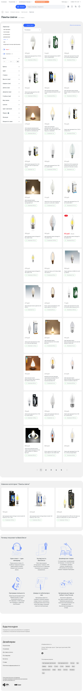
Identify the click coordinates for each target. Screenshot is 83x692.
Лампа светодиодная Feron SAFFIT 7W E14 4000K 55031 (52, 56)
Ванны (59, 669)
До (11, 61)
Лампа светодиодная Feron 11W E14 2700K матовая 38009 (71, 452)
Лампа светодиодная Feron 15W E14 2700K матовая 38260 (32, 342)
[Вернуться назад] (2, 12)
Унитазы (65, 669)
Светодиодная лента (63, 663)
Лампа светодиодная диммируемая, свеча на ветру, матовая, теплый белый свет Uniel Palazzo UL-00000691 (52, 128)
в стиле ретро (6, 34)
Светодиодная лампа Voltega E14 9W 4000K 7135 (32, 271)
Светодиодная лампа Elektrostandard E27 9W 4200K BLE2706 (51, 342)
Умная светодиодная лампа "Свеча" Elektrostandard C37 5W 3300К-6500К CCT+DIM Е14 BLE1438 (32, 450)
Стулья (56, 666)
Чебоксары (65, 1)
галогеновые (6, 32)
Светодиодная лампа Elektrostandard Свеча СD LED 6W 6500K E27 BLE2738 (72, 342)
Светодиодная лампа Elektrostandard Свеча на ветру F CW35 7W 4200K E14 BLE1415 (72, 379)
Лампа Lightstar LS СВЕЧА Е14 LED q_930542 (72, 271)
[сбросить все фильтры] (74, 25)
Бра (77, 663)
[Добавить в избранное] (40, 35)
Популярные (32, 30)
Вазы (73, 666)
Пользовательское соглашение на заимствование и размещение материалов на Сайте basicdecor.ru (15, 679)
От (4, 61)
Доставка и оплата (8, 652)
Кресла (50, 666)
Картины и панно (46, 669)
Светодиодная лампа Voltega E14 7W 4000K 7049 (52, 237)
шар (4, 42)
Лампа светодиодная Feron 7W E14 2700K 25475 (33, 56)
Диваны (44, 666)
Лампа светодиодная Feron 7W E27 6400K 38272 (71, 202)
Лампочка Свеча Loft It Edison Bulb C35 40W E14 (52, 271)
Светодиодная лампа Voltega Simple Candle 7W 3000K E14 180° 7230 (72, 92)
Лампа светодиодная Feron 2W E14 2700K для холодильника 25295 (32, 165)
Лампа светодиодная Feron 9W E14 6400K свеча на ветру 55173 (71, 306)
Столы (61, 666)
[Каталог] (21, 7)
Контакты (5, 659)
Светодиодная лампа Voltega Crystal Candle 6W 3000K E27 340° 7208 (14, 516)
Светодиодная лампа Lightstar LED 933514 (33, 306)
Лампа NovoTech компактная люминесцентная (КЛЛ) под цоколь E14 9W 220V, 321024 (71, 165)
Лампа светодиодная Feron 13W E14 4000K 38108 (51, 166)
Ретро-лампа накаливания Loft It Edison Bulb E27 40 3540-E (52, 306)
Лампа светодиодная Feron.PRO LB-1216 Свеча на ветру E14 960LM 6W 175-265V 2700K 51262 (68, 516)
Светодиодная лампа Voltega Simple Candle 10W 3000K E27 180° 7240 (41, 516)
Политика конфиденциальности (11, 665)
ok (17, 61)
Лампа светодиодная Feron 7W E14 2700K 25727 (72, 130)
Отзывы (5, 662)
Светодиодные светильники (49, 663)
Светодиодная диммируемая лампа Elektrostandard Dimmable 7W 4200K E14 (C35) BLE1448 (32, 129)
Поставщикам (6, 655)
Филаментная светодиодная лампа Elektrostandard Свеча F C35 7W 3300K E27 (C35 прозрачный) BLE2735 (51, 378)
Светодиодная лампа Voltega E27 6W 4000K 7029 (32, 237)
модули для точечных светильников (11, 44)
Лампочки (6, 27)
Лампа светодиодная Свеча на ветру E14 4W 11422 (51, 414)
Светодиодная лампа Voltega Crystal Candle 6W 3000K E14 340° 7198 (52, 92)
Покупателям (6, 645)
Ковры (54, 669)
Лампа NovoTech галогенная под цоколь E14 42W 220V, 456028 (52, 202)
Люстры (72, 663)
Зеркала (68, 666)
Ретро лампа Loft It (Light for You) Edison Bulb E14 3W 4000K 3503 (52, 452)
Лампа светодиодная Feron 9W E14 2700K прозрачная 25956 (71, 56)
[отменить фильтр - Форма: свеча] (25, 25)
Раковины (72, 669)
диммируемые (6, 37)
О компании (4, 1)
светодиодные (6, 29)
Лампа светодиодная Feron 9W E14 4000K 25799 (32, 92)
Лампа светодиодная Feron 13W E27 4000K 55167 (71, 414)
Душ (43, 673)
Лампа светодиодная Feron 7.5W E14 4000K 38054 (32, 414)
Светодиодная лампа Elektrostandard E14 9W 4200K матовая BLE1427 (32, 201)
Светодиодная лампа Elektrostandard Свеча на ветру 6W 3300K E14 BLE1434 (32, 379)
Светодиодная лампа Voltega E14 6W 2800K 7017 (72, 237)
